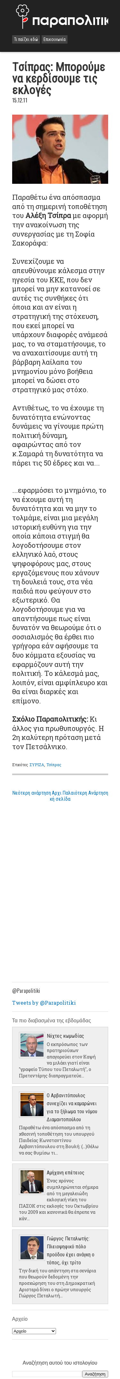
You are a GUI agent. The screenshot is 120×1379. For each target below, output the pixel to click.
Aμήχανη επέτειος (65, 1173)
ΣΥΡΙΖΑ (36, 764)
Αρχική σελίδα (60, 796)
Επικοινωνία (55, 39)
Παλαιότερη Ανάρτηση (85, 793)
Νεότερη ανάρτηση (31, 793)
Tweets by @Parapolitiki (44, 1002)
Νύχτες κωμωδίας (65, 1036)
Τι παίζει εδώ (26, 39)
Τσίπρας (54, 764)
